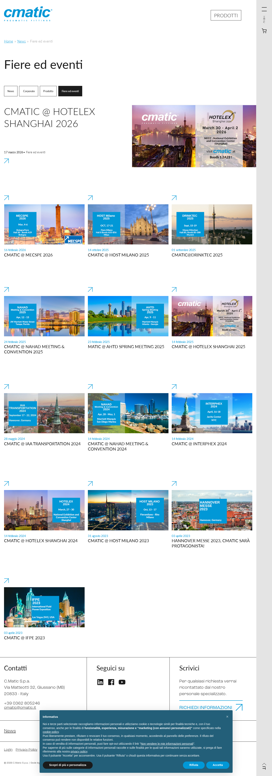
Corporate (29, 91)
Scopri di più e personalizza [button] (67, 765)
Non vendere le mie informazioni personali (167, 743)
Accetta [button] (218, 765)
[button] (227, 716)
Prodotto (50, 91)
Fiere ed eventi (73, 91)
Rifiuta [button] (193, 765)
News (22, 41)
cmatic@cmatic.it (21, 708)
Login (8, 754)
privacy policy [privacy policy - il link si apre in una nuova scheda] (79, 751)
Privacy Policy (28, 754)
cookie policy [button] (51, 731)
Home (8, 41)
